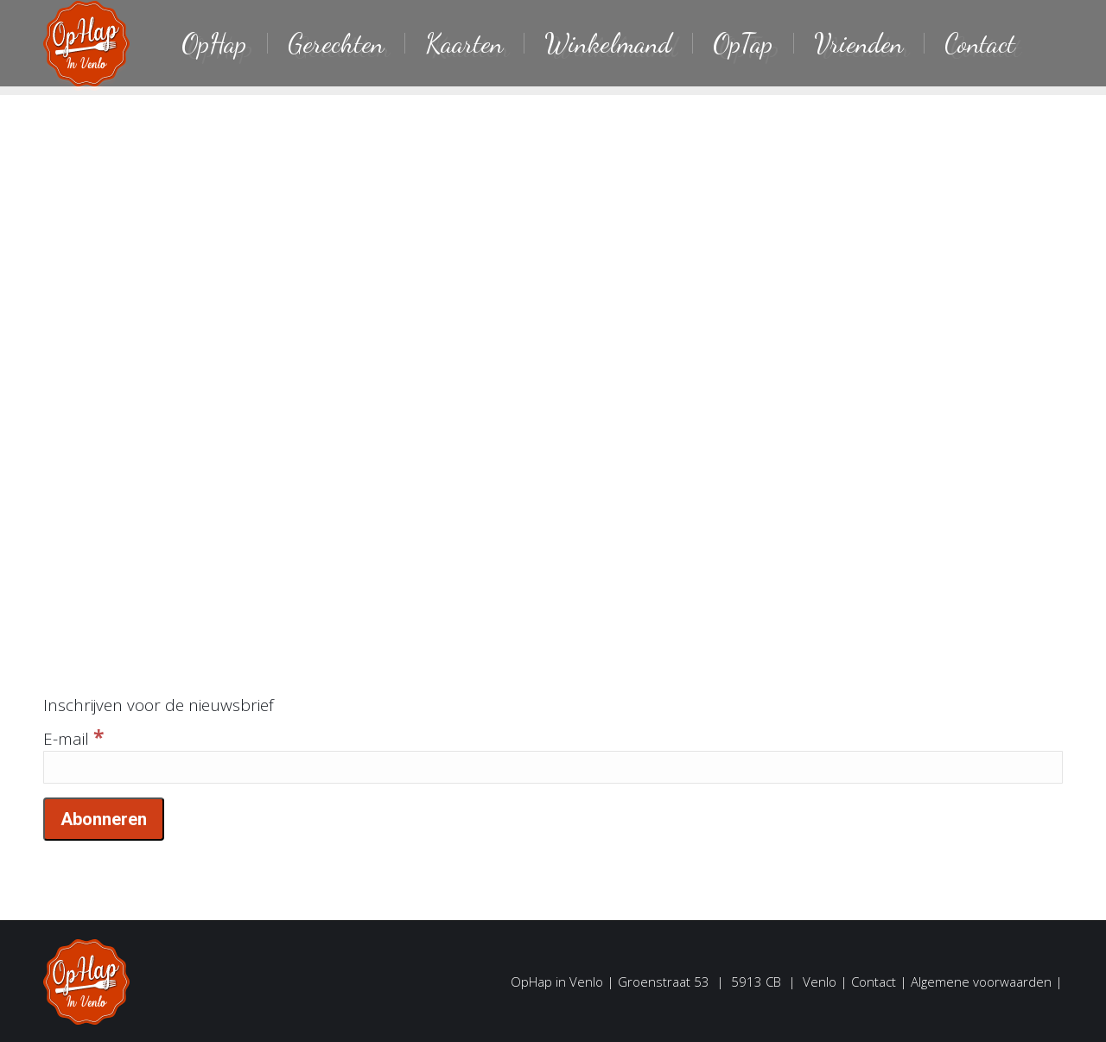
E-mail (73, 738)
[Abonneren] (103, 819)
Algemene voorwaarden (981, 981)
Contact (873, 981)
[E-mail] (553, 767)
